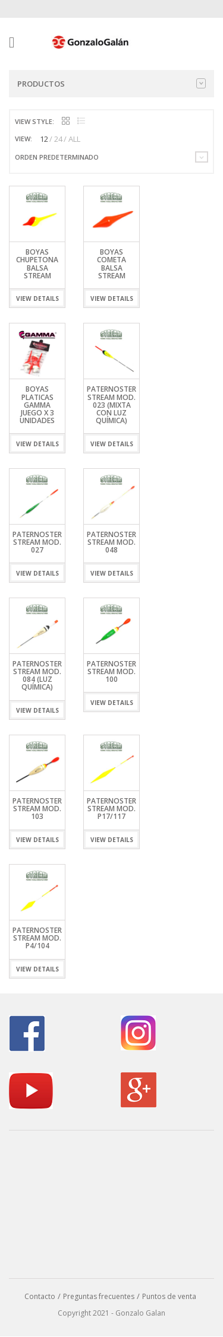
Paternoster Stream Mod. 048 (111, 542)
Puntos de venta (169, 1296)
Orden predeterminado (57, 157)
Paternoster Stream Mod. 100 (111, 671)
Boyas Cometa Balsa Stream (111, 264)
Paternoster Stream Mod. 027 (37, 542)
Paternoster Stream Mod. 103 (37, 808)
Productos (111, 83)
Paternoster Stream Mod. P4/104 (37, 938)
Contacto (39, 1296)
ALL (74, 139)
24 (58, 139)
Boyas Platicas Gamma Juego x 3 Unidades (37, 405)
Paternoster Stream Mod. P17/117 (111, 808)
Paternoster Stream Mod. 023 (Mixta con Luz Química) (111, 405)
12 (44, 139)
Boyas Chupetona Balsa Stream (37, 264)
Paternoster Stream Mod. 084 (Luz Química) (37, 676)
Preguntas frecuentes (98, 1296)
